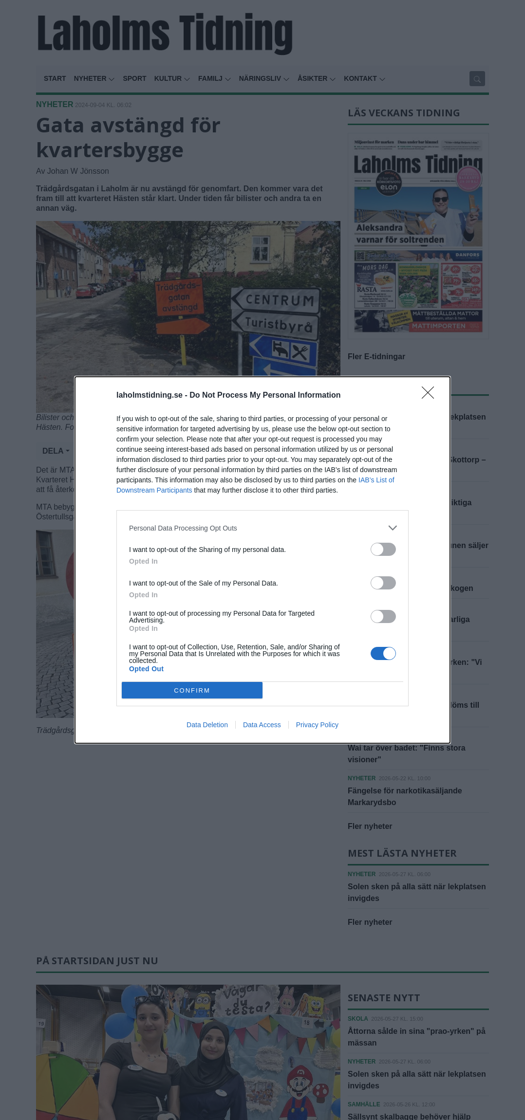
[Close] (431, 395)
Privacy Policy (317, 725)
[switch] (383, 549)
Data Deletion (207, 725)
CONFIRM (192, 690)
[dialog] (262, 560)
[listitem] (262, 528)
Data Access (262, 725)
